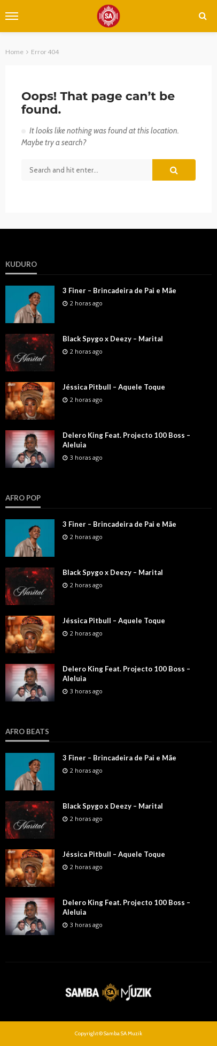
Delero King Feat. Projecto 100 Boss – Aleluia (126, 440)
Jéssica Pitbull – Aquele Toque (114, 387)
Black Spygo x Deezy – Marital (113, 338)
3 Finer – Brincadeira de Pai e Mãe (119, 290)
